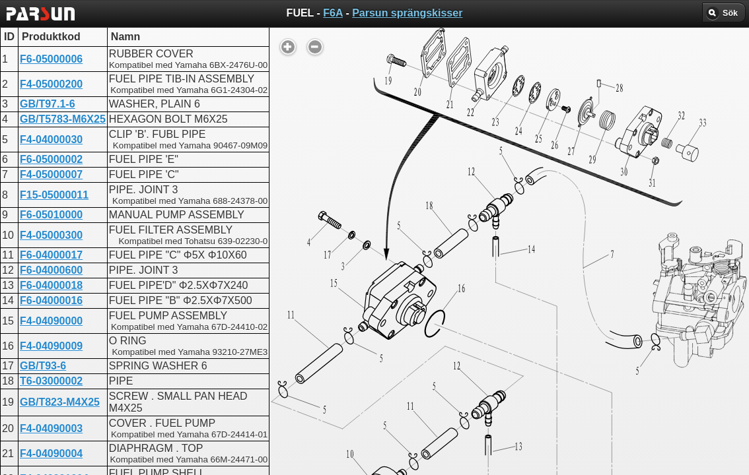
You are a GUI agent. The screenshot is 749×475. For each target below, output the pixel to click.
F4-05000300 (51, 235)
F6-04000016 (51, 300)
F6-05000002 (51, 159)
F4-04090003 (51, 428)
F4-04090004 (51, 453)
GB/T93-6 (43, 365)
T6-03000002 (51, 381)
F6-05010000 (51, 214)
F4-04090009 (51, 346)
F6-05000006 (51, 59)
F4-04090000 (51, 321)
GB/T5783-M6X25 (63, 119)
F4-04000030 (51, 139)
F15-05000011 (54, 195)
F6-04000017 (51, 255)
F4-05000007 (51, 174)
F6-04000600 (51, 270)
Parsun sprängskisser (407, 12)
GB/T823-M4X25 (60, 402)
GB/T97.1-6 (47, 104)
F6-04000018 (51, 285)
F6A (333, 12)
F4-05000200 (51, 84)
